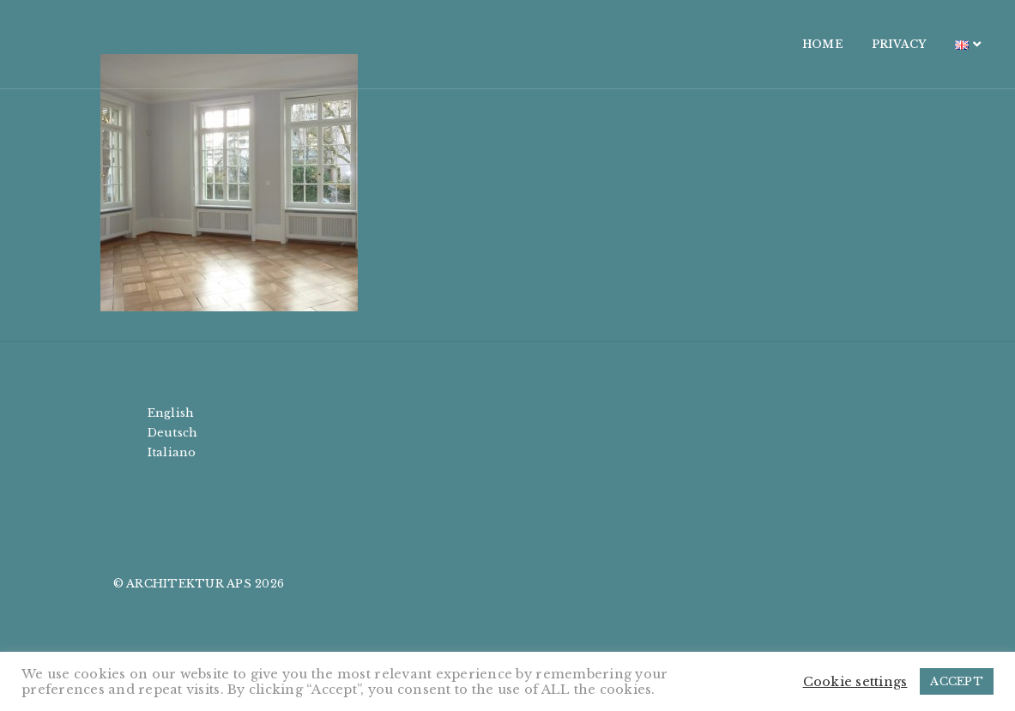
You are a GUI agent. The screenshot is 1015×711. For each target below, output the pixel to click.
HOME (731, 44)
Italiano (172, 452)
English (171, 413)
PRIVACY (807, 44)
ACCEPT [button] (956, 681)
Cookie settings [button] (855, 682)
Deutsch (173, 432)
